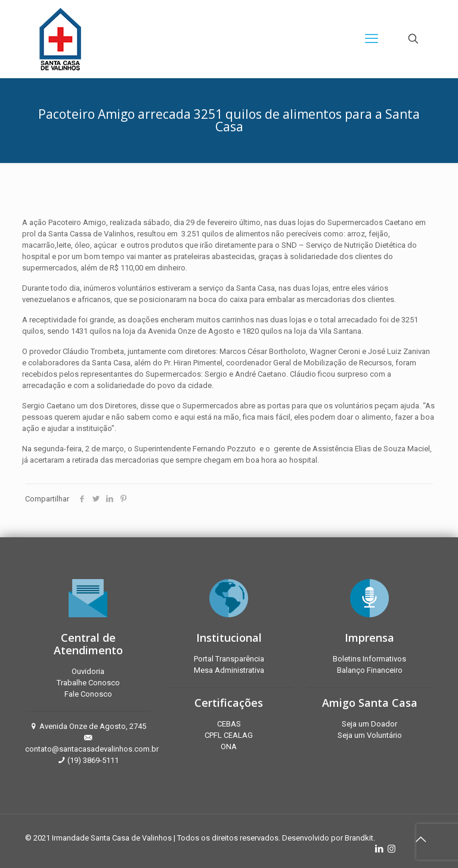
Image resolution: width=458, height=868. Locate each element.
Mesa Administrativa (229, 670)
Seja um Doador (369, 723)
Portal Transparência (229, 658)
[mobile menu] (371, 39)
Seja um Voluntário (370, 735)
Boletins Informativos (369, 658)
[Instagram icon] (391, 849)
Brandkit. (360, 837)
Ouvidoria (88, 671)
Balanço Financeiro (370, 670)
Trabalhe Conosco (88, 682)
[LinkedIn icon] (379, 849)
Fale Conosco (88, 694)
